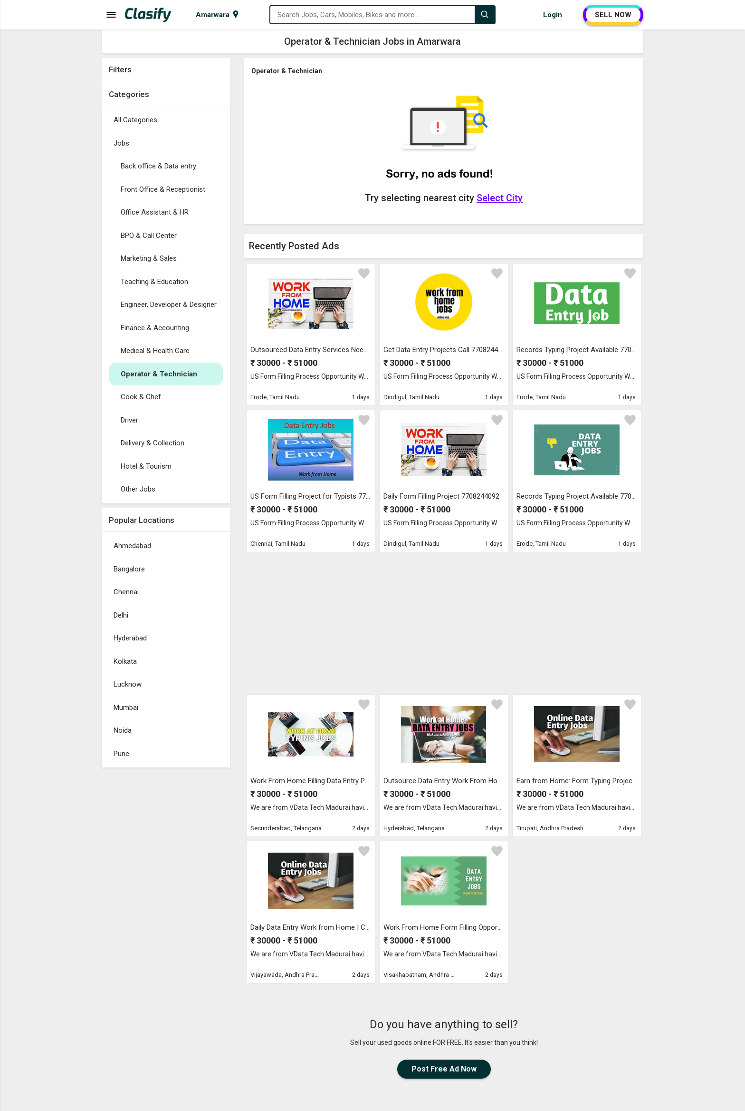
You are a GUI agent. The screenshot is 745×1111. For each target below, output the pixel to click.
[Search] (485, 14)
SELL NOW (613, 14)
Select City (500, 198)
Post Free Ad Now (444, 1068)
